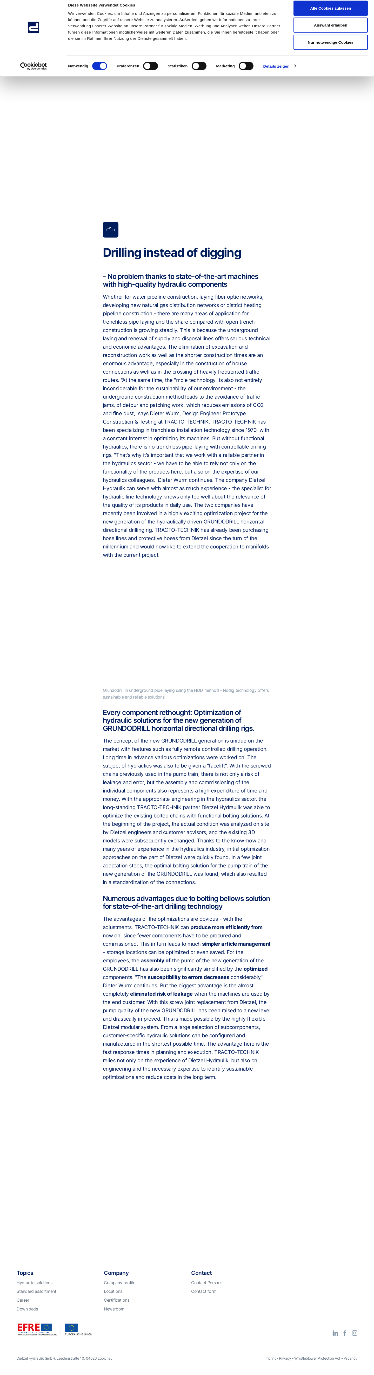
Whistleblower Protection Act (317, 1365)
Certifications (116, 1306)
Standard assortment (36, 1298)
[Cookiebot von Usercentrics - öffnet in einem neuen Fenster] (33, 72)
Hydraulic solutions (34, 1289)
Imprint (270, 1365)
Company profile (119, 1289)
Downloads (27, 1315)
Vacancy (350, 1365)
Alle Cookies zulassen (330, 13)
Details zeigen (276, 71)
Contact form (203, 1298)
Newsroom (114, 1315)
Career (23, 1306)
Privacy (285, 1365)
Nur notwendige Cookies (330, 48)
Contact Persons (206, 1289)
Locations (113, 1298)
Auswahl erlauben (330, 31)
